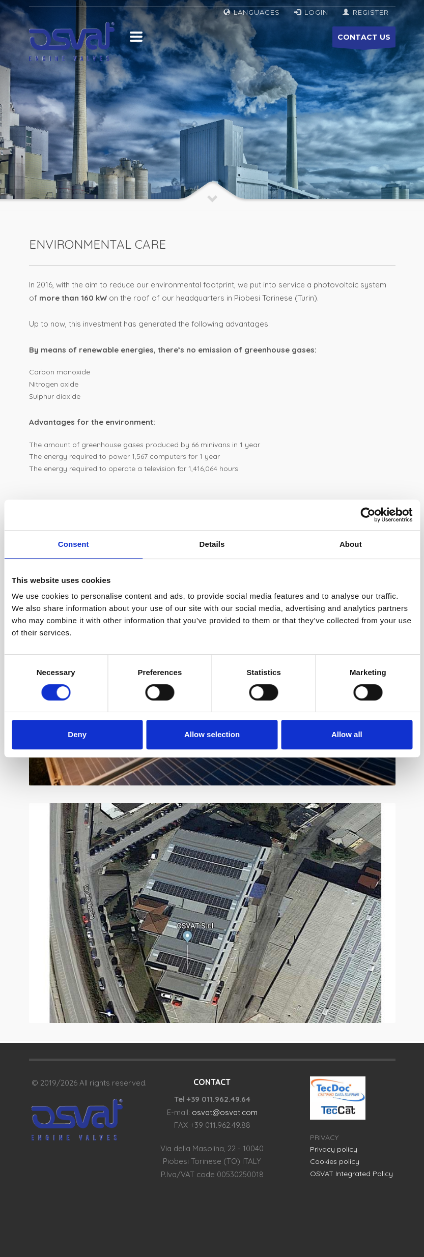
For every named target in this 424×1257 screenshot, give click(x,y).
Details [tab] (212, 544)
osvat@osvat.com (225, 1112)
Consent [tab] (73, 544)
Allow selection (212, 734)
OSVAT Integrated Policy (351, 1173)
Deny (77, 734)
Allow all (346, 734)
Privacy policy (333, 1149)
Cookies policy (334, 1161)
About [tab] (351, 544)
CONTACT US (363, 40)
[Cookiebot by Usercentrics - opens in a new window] (367, 514)
